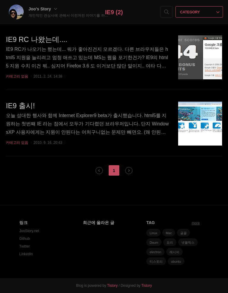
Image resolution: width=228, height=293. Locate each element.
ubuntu (176, 261)
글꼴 (183, 233)
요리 (170, 242)
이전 (99, 170)
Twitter (24, 246)
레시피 (174, 252)
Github (24, 239)
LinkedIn (26, 254)
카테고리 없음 (17, 76)
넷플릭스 (187, 242)
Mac (169, 233)
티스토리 (156, 261)
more (196, 223)
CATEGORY (200, 12)
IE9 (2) (114, 12)
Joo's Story (42, 9)
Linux (153, 233)
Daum (154, 242)
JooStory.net (29, 231)
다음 (128, 170)
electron (155, 252)
